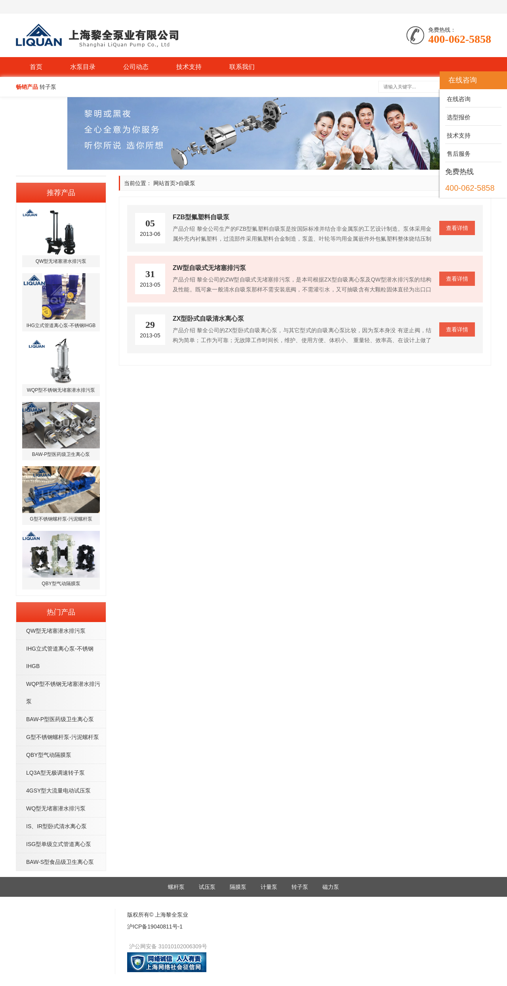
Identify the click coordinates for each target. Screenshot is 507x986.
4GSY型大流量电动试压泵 (58, 790)
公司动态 (136, 66)
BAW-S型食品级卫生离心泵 (60, 862)
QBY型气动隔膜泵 (48, 755)
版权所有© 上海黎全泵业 (157, 914)
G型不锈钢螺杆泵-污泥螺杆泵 (62, 737)
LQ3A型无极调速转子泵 (55, 773)
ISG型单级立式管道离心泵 (58, 844)
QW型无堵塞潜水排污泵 (56, 631)
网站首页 (164, 183)
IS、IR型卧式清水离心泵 (56, 826)
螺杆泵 (176, 887)
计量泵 (269, 887)
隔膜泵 (238, 887)
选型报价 (458, 117)
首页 (36, 66)
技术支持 (189, 66)
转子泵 (300, 887)
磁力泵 (330, 887)
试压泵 (207, 887)
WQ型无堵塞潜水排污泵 (56, 808)
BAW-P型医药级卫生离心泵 (60, 719)
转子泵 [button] (48, 87)
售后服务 (458, 153)
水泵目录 (82, 66)
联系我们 (242, 66)
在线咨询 (458, 99)
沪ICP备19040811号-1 (155, 926)
